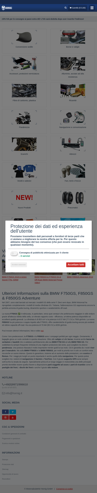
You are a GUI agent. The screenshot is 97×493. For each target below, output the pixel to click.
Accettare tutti (76, 264)
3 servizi (24, 256)
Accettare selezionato (19, 265)
